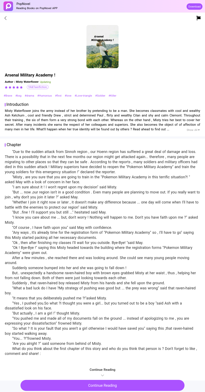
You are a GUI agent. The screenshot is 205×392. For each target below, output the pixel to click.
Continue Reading (102, 385)
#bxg (18, 95)
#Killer (112, 95)
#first (58, 95)
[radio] (7, 87)
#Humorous (45, 95)
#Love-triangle (84, 95)
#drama (30, 95)
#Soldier (100, 95)
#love (68, 95)
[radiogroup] (14, 87)
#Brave (8, 95)
